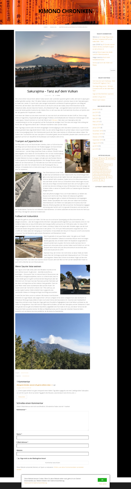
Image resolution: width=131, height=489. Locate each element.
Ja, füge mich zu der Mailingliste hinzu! (31, 458)
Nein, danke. (103, 484)
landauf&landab (25, 376)
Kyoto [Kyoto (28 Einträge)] (95, 174)
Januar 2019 (96, 128)
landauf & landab (24, 372)
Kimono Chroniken (65, 11)
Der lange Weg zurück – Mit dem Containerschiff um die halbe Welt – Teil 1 (103, 39)
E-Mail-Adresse (22, 442)
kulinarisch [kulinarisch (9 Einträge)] (97, 171)
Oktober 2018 (97, 137)
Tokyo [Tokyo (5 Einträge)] (109, 177)
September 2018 (98, 140)
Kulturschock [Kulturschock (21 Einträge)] (106, 171)
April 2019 (96, 118)
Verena (95, 63)
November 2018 (98, 134)
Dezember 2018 (98, 131)
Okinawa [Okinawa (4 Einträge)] (96, 177)
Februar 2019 (97, 125)
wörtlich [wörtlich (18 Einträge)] (96, 180)
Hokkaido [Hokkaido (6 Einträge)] (96, 168)
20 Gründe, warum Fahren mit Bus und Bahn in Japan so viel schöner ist (104, 47)
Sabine (58, 95)
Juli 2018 (95, 146)
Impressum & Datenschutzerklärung (73, 27)
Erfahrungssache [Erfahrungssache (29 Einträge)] (99, 164)
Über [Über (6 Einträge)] (102, 180)
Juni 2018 (95, 149)
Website (19, 450)
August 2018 (96, 143)
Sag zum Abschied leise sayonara (103, 94)
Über (45, 27)
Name (19, 434)
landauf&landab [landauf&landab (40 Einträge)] (104, 174)
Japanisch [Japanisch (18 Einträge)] (104, 168)
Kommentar (21, 410)
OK (102, 480)
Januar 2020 (96, 109)
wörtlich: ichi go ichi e (99, 97)
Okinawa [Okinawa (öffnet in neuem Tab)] (54, 120)
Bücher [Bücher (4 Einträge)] (103, 158)
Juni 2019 (95, 112)
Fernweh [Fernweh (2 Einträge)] (108, 164)
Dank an (53, 27)
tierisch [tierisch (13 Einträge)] (103, 177)
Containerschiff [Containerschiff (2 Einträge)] (98, 161)
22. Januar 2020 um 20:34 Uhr (24, 388)
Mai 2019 (96, 115)
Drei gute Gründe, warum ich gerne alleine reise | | (34, 385)
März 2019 (96, 122)
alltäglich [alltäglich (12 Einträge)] (96, 158)
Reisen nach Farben (99, 100)
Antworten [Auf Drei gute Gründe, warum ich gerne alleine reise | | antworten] (21, 397)
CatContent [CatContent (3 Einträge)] (110, 158)
